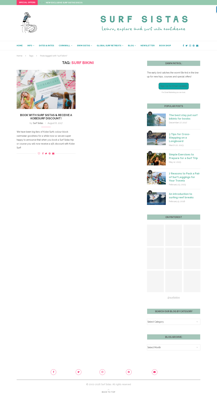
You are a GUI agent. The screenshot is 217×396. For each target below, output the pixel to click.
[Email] (197, 45)
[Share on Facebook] (42, 153)
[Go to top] (108, 392)
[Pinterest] (194, 45)
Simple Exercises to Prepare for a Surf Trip (183, 156)
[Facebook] (183, 45)
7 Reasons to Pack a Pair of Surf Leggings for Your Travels (184, 177)
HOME (20, 46)
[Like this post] (39, 153)
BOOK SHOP (165, 46)
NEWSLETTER (148, 46)
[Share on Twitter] (46, 153)
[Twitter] (187, 45)
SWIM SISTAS (83, 46)
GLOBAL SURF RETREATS (109, 46)
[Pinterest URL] (155, 235)
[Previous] (40, 2)
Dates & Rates (46, 46)
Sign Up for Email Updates (173, 86)
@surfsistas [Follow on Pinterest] (174, 297)
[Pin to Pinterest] (50, 153)
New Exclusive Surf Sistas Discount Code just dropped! (77, 3)
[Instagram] (190, 45)
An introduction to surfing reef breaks (181, 196)
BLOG (131, 46)
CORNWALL (64, 46)
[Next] (43, 2)
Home (19, 56)
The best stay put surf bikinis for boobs (183, 117)
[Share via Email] (53, 153)
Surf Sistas (38, 123)
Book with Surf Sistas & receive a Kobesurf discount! (46, 116)
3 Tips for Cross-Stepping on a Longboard (179, 138)
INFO (29, 46)
